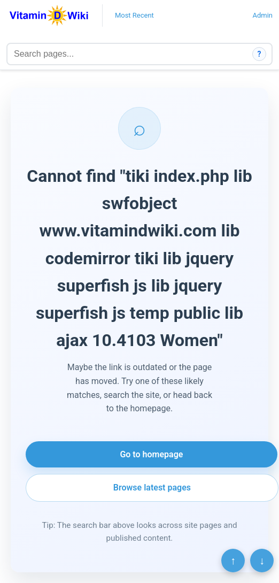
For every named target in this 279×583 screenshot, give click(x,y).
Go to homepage (151, 454)
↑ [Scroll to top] (233, 560)
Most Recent (134, 15)
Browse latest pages (152, 487)
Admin (262, 15)
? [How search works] (259, 54)
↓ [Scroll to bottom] (262, 560)
